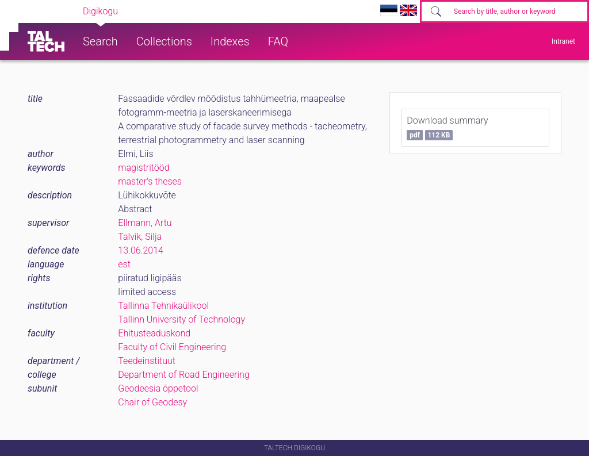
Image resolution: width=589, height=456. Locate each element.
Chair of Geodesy (152, 402)
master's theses (150, 181)
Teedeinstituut (146, 360)
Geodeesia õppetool (158, 388)
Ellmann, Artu (144, 222)
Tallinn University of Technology (181, 319)
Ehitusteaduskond (154, 333)
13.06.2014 (140, 250)
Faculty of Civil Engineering (172, 347)
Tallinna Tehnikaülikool (163, 305)
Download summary (447, 127)
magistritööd (143, 167)
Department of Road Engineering (183, 374)
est (124, 264)
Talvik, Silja (140, 236)
